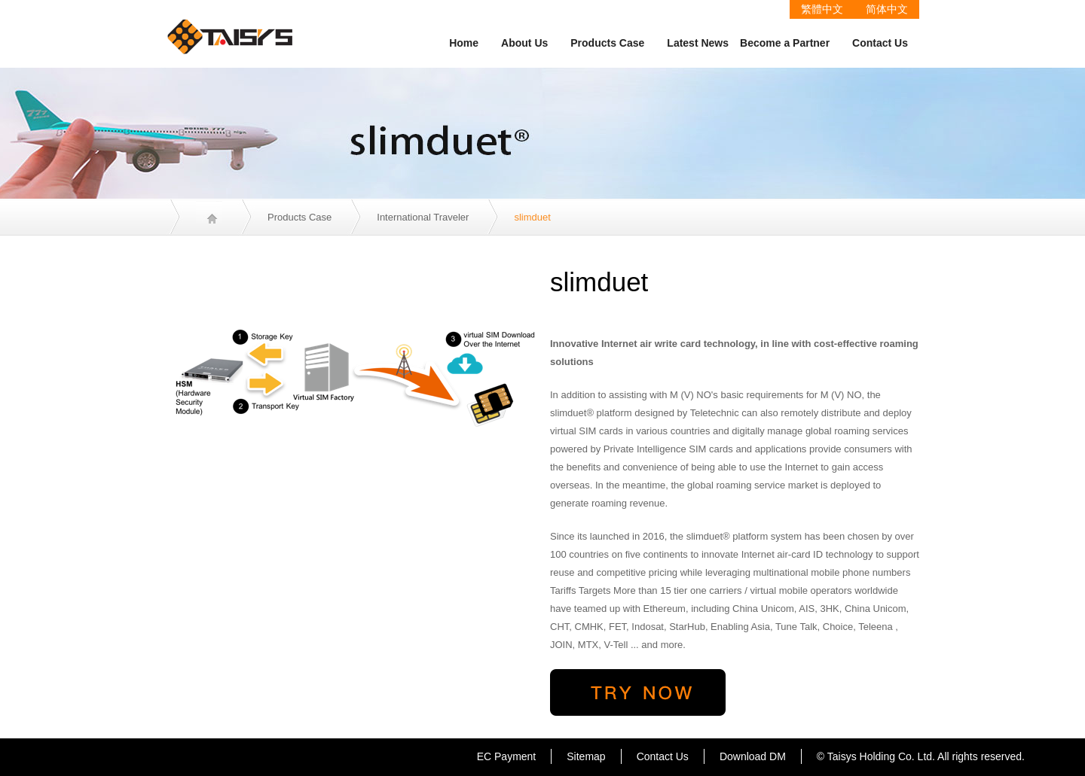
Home (463, 43)
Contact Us (880, 43)
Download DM (753, 756)
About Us (524, 43)
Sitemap (586, 756)
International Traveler (423, 217)
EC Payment (506, 756)
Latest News (698, 43)
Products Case (607, 43)
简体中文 (887, 9)
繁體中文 (822, 9)
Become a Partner (785, 43)
